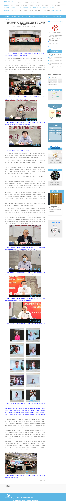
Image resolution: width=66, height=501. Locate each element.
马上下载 (59, 134)
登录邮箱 (38, 2)
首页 (6, 19)
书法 (47, 16)
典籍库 (55, 82)
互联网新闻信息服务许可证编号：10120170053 (30, 497)
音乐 (23, 16)
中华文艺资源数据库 (55, 74)
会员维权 (58, 132)
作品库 (60, 80)
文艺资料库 (51, 209)
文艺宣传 (12, 5)
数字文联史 (55, 191)
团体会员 (59, 54)
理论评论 (22, 5)
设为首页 (26, 2)
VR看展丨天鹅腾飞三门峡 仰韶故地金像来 (57, 162)
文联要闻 (8, 19)
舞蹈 (34, 16)
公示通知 (51, 55)
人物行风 (39, 10)
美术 (26, 16)
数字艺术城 (20, 10)
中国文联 (7, 16)
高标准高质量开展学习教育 (53, 40)
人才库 (13, 10)
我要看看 (55, 180)
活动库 (60, 82)
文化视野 (48, 10)
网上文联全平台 (6, 5)
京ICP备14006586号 (16, 498)
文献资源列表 (52, 211)
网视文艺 (35, 10)
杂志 (56, 225)
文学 (12, 16)
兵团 (52, 7)
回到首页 (19, 2)
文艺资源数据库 (6, 10)
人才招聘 (42, 5)
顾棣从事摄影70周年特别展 (54, 184)
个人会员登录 (58, 130)
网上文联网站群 (6, 7)
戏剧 (15, 16)
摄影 (43, 16)
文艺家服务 (32, 5)
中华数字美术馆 (55, 158)
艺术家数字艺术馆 (55, 90)
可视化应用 (55, 170)
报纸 (54, 225)
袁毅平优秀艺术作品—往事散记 (55, 182)
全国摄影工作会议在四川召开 (54, 43)
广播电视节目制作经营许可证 (17, 497)
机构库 (55, 80)
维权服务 (51, 5)
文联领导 (55, 54)
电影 (19, 16)
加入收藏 (32, 2)
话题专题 (31, 10)
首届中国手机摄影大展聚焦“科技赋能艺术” (55, 39)
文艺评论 (59, 16)
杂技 (50, 16)
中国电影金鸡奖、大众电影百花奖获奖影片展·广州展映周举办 (55, 36)
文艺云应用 (25, 10)
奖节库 (50, 82)
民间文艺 (38, 16)
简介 (49, 54)
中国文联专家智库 (58, 10)
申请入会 (51, 132)
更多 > (61, 21)
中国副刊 (52, 10)
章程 (52, 54)
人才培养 (37, 5)
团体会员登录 (52, 130)
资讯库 (50, 84)
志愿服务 (46, 5)
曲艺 (30, 16)
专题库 (55, 84)
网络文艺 (44, 10)
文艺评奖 (26, 5)
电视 (54, 16)
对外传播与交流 (57, 5)
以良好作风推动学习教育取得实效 (55, 33)
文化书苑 (55, 106)
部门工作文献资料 (58, 209)
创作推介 (17, 5)
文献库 (16, 10)
